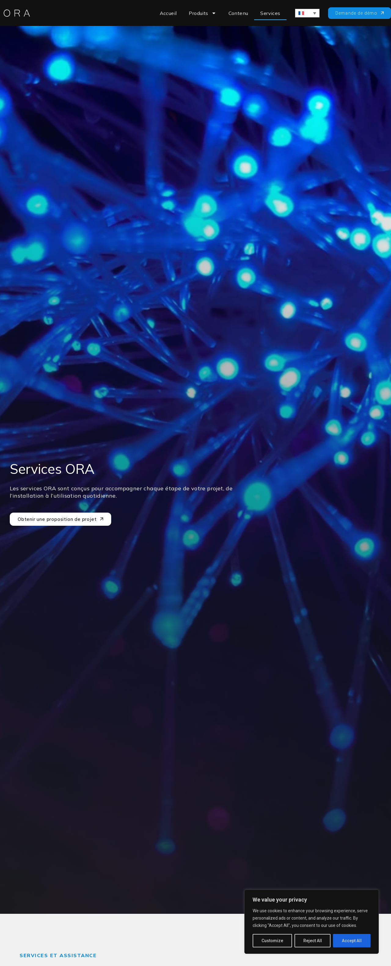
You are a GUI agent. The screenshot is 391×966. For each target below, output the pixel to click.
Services (270, 13)
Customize (272, 940)
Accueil (168, 13)
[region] (311, 922)
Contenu (238, 13)
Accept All (352, 940)
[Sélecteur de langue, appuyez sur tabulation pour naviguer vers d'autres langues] (307, 13)
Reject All (312, 940)
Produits (202, 13)
